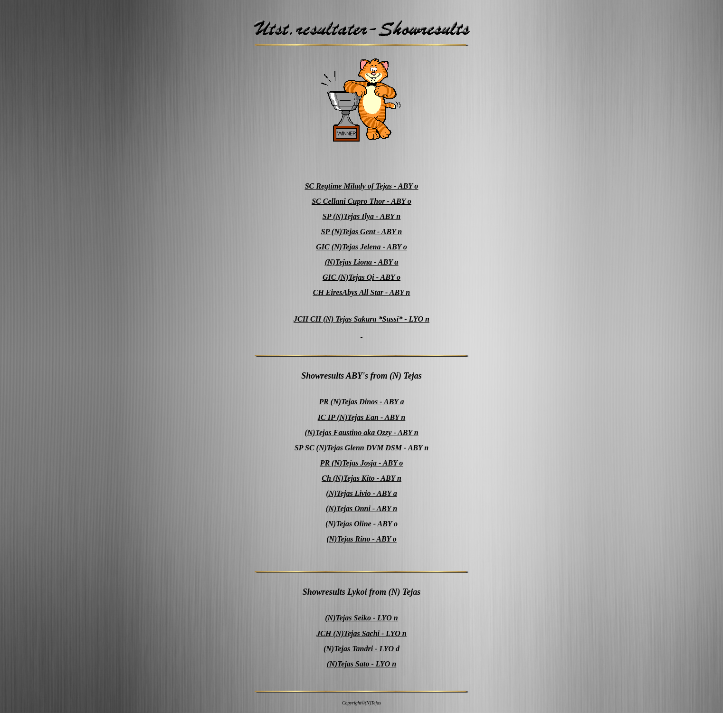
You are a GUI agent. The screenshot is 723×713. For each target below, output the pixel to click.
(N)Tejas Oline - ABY (359, 524)
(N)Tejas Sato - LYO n (361, 664)
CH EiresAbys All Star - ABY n (361, 292)
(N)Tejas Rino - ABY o (361, 539)
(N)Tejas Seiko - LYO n (361, 618)
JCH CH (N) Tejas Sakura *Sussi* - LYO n (361, 319)
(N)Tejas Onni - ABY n (361, 508)
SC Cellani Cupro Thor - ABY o (361, 201)
